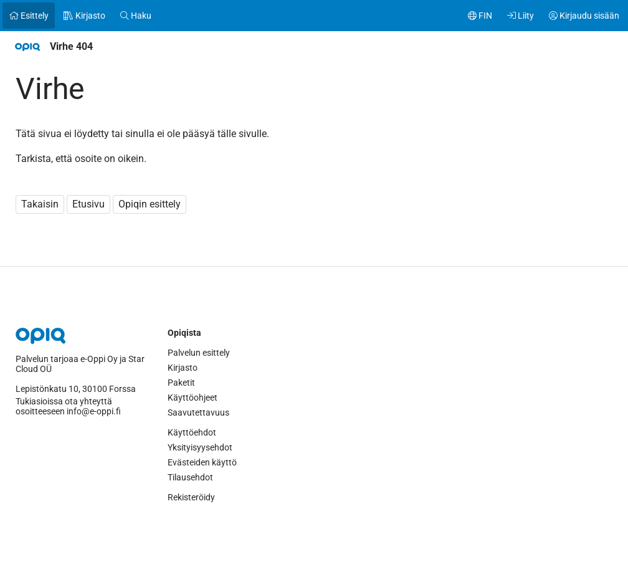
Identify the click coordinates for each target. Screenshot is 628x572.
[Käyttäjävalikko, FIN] (480, 15)
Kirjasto (182, 368)
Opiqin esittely (149, 204)
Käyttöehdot (192, 432)
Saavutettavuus (198, 412)
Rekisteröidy (191, 497)
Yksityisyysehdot (200, 447)
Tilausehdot (190, 477)
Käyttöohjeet (192, 398)
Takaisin (40, 204)
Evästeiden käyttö (202, 462)
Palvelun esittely (199, 353)
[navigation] (314, 46)
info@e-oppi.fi (94, 411)
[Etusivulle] (27, 46)
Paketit (181, 383)
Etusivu (88, 204)
